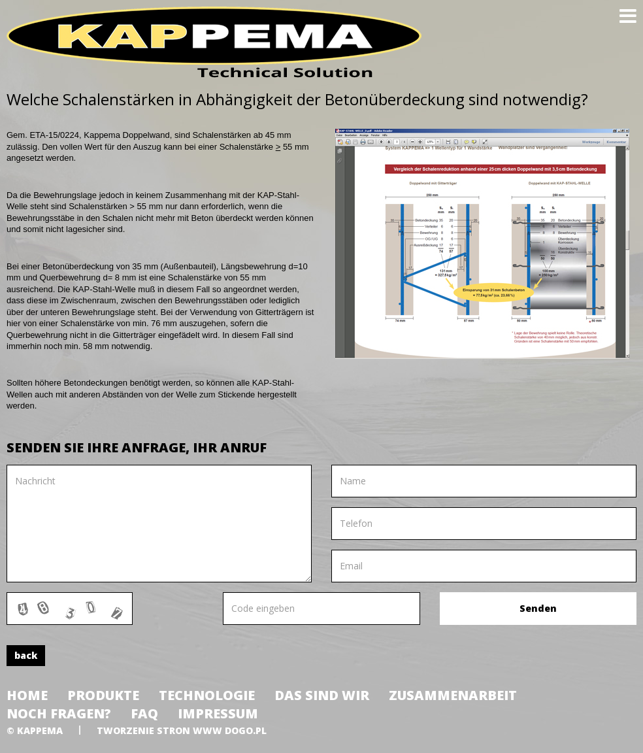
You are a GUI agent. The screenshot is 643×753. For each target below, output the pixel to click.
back (25, 655)
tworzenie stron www (159, 730)
